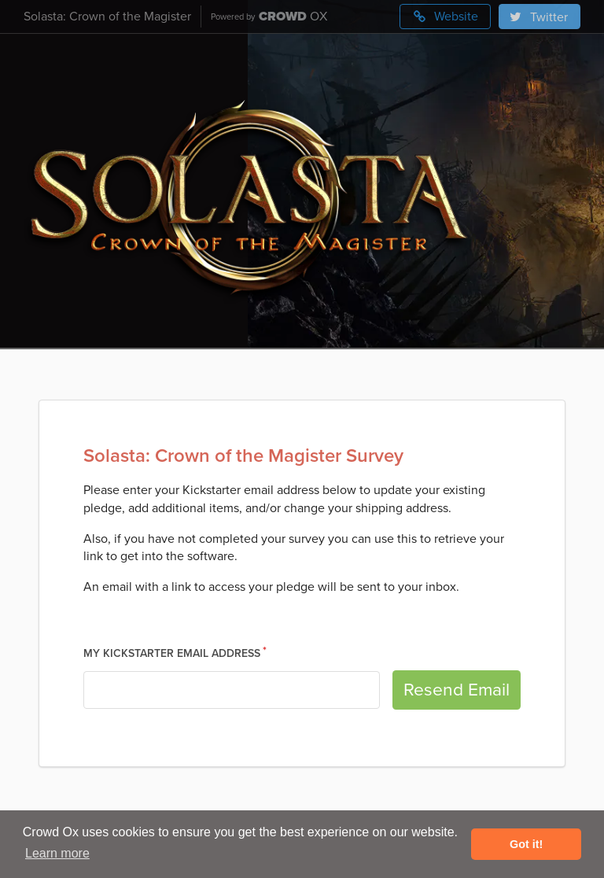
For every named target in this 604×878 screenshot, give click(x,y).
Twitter (538, 17)
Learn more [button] (57, 853)
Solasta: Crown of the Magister (107, 16)
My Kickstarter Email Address (171, 653)
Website (445, 16)
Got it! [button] (526, 844)
